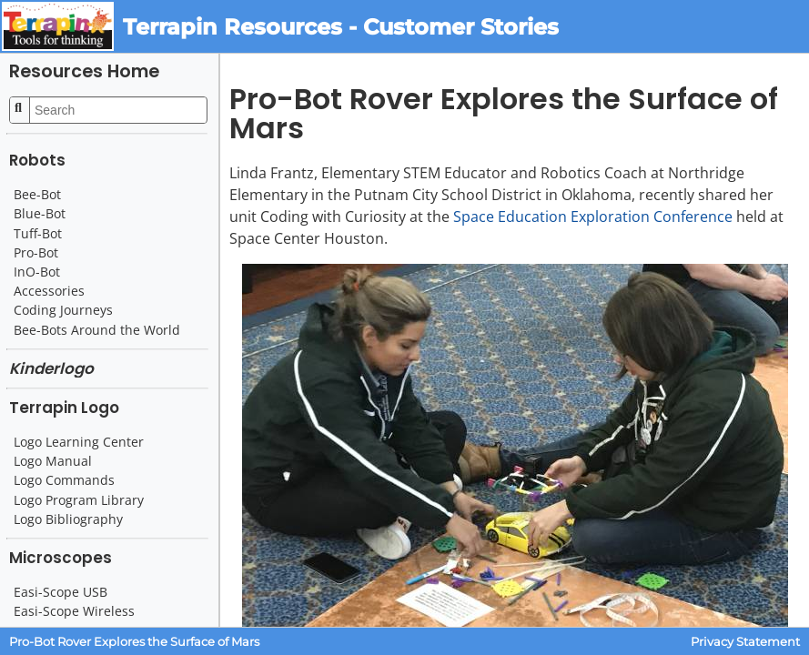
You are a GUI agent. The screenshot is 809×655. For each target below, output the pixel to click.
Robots (37, 160)
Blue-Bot (40, 214)
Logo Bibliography (68, 519)
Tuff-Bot (38, 234)
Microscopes (60, 558)
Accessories (49, 291)
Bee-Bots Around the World (97, 330)
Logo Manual (53, 461)
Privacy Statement (745, 642)
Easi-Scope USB (60, 592)
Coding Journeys (63, 310)
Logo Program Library (79, 500)
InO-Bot (37, 272)
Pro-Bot (36, 253)
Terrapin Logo (64, 407)
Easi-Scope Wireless (74, 611)
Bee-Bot (37, 194)
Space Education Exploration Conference (593, 217)
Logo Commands (64, 480)
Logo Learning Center (79, 442)
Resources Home (84, 71)
